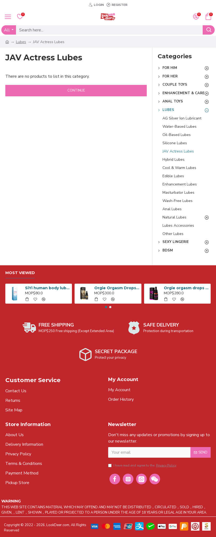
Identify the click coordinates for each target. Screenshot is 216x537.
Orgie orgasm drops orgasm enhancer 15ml (186, 288)
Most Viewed (20, 273)
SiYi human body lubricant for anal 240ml (47, 288)
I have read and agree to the (142, 465)
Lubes (21, 41)
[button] (106, 307)
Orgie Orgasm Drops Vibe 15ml (116, 288)
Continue (76, 90)
